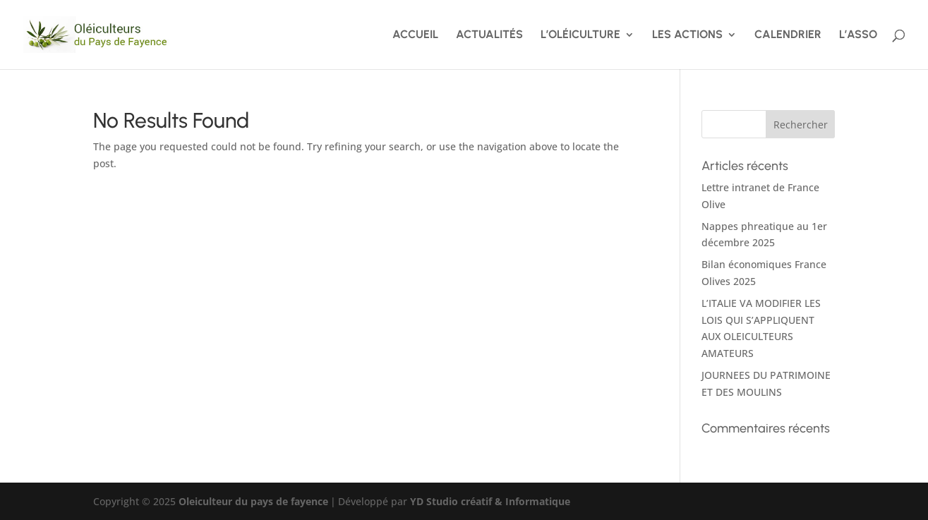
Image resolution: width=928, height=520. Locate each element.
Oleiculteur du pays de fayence (253, 501)
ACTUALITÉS (489, 35)
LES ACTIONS (687, 35)
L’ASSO (858, 35)
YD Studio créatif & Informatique (490, 501)
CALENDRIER (787, 35)
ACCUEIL (415, 35)
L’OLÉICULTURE (580, 35)
